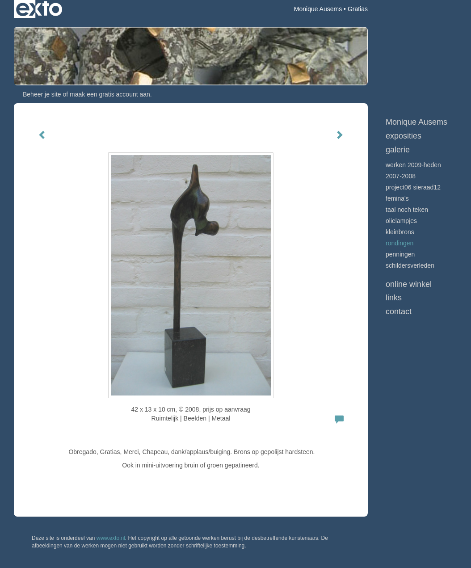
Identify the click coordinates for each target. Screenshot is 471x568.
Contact (399, 311)
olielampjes (401, 220)
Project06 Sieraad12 (413, 187)
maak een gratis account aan (110, 94)
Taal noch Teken (407, 209)
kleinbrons (400, 232)
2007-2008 (401, 176)
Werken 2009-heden (413, 164)
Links (394, 297)
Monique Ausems (318, 9)
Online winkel (409, 284)
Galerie (398, 149)
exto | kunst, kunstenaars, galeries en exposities (39, 9)
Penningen (400, 254)
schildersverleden (410, 265)
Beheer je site (42, 94)
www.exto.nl (111, 538)
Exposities (403, 135)
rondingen (399, 243)
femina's (397, 198)
